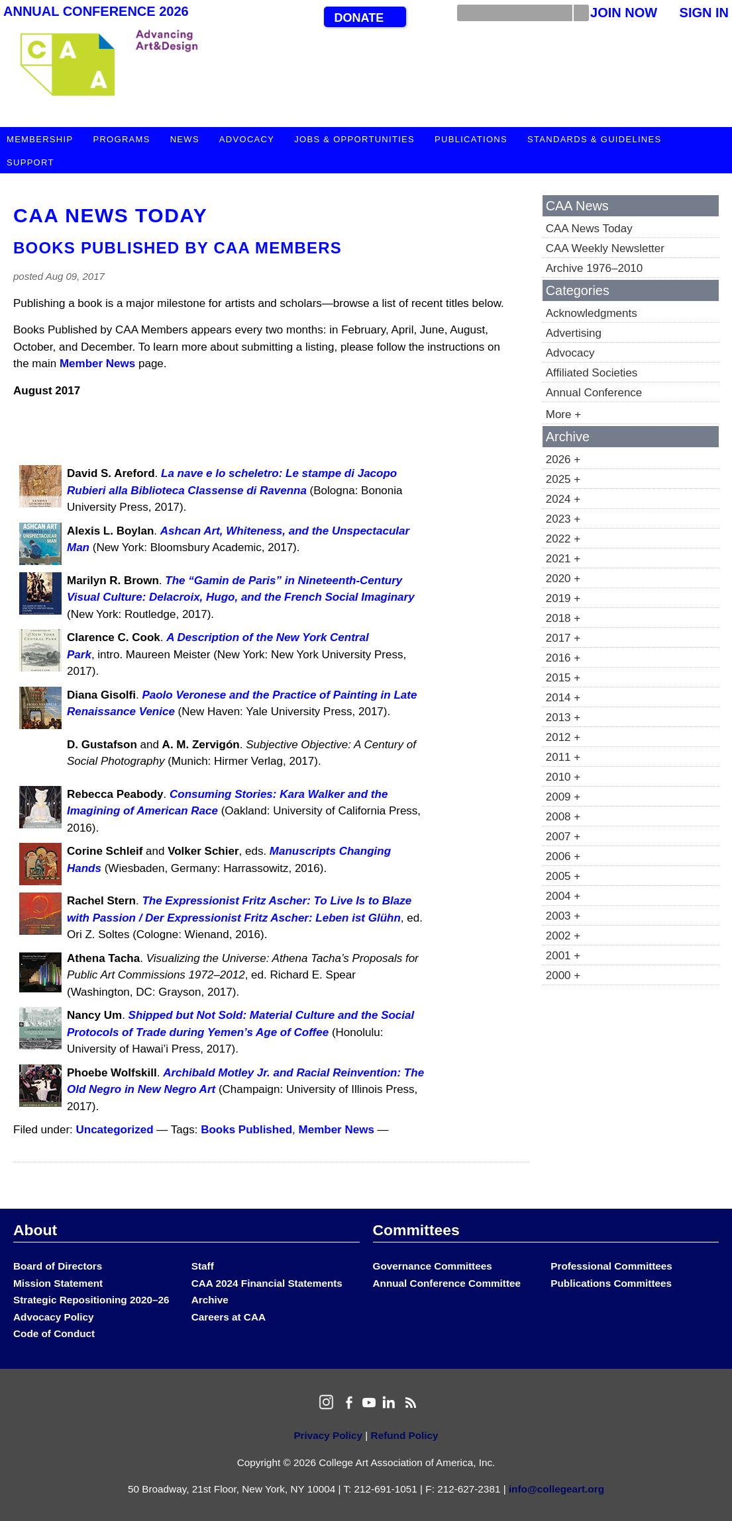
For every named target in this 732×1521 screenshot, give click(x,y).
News (184, 139)
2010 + (563, 777)
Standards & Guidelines (594, 139)
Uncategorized (115, 1129)
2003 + (563, 916)
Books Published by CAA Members (177, 248)
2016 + (563, 658)
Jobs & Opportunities (354, 139)
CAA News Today (110, 215)
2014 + (563, 697)
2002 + (563, 936)
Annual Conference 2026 (96, 11)
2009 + (563, 797)
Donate (359, 17)
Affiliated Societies (592, 373)
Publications (471, 139)
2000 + (563, 975)
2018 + (563, 618)
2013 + (563, 717)
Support (30, 162)
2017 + (563, 638)
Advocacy (246, 139)
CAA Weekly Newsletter (605, 248)
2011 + (563, 757)
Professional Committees (611, 1266)
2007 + (563, 836)
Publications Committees (611, 1283)
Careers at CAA (228, 1317)
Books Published (246, 1129)
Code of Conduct (54, 1333)
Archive (210, 1299)
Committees (416, 1230)
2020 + (563, 578)
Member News (97, 363)
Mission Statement (58, 1283)
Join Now (623, 12)
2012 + (563, 737)
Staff (202, 1266)
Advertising (573, 333)
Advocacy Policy (53, 1317)
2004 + (563, 896)
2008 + (563, 816)
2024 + (563, 499)
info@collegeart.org (556, 1489)
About (35, 1230)
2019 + (563, 598)
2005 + (563, 876)
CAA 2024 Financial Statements (266, 1283)
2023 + (563, 519)
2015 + (563, 678)
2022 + (563, 539)
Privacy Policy (327, 1435)
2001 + (563, 955)
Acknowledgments (591, 313)
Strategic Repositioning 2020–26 (91, 1299)
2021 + (563, 558)
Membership (40, 139)
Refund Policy (405, 1435)
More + (563, 414)
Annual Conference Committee (447, 1283)
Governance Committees (432, 1266)
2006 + (563, 856)
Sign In (704, 12)
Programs (121, 139)
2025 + (563, 479)
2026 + (563, 459)
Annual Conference (594, 392)
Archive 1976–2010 (594, 268)
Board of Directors (57, 1266)
